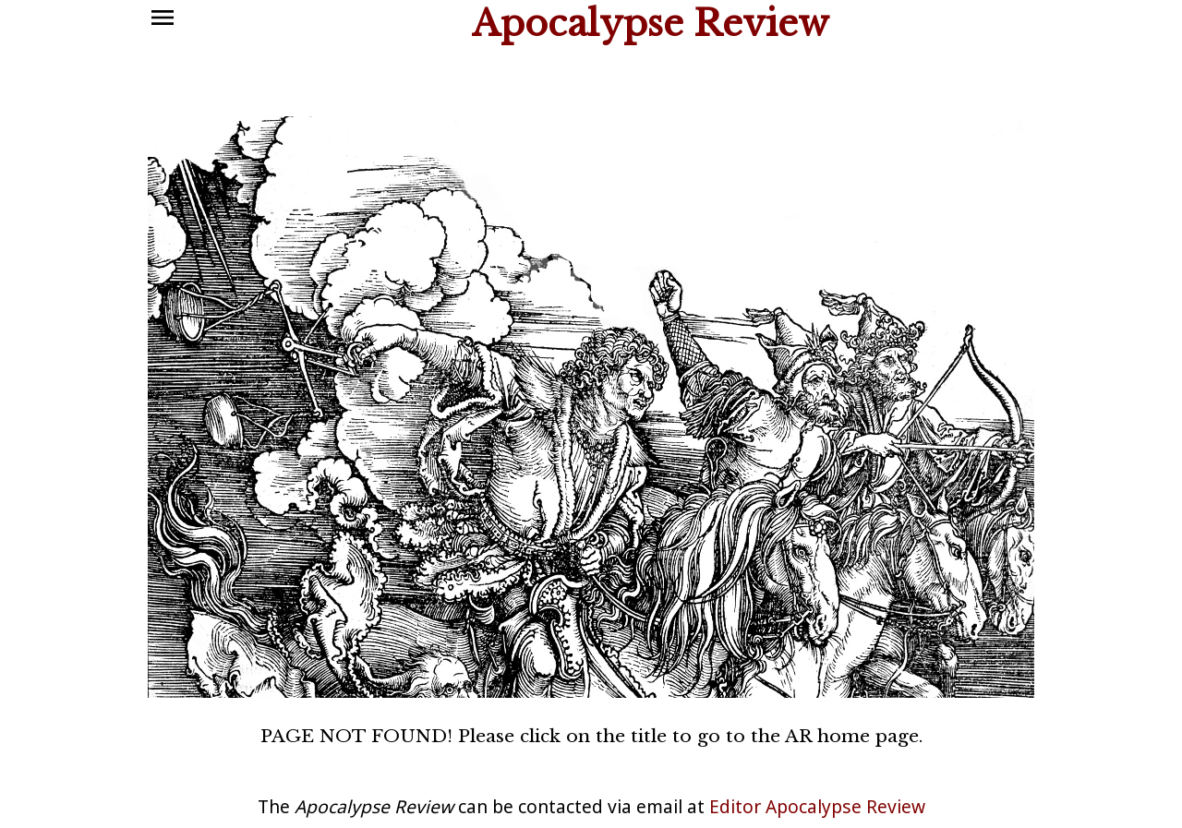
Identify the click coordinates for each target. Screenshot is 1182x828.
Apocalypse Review (650, 23)
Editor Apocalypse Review (817, 806)
